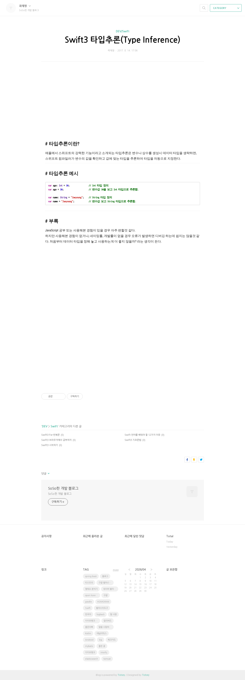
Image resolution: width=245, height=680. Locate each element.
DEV (44, 426)
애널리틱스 (102, 633)
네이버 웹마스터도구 (110, 589)
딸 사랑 (113, 614)
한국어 (88, 614)
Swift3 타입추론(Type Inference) (122, 40)
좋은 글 (102, 646)
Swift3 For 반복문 (50, 435)
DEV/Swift (122, 31)
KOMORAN (103, 602)
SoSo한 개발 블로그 (63, 488)
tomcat (107, 659)
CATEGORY (226, 8)
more (116, 570)
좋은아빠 (89, 627)
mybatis (89, 646)
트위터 (201, 459)
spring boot (91, 576)
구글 (106, 595)
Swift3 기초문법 (133, 440)
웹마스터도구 (102, 608)
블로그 (105, 576)
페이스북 (187, 459)
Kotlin (88, 633)
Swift (54, 426)
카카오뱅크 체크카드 (92, 621)
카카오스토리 (194, 459)
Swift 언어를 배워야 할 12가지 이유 (142, 435)
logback (101, 614)
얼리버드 (107, 621)
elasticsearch (91, 659)
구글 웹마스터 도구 (106, 583)
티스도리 (89, 583)
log (100, 640)
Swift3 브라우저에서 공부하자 (56, 440)
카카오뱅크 (90, 652)
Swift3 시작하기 (49, 445)
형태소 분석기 (91, 589)
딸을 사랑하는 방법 (106, 627)
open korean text (92, 595)
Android (89, 640)
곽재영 (25, 6)
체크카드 (112, 640)
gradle (88, 602)
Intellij (104, 652)
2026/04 (140, 569)
